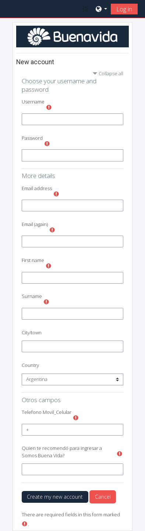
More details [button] (38, 175)
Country (30, 365)
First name (33, 260)
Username (33, 101)
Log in (124, 9)
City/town (32, 332)
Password (32, 138)
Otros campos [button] (41, 400)
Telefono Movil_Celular (46, 412)
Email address (37, 188)
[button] (85, 9)
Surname (32, 296)
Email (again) (35, 224)
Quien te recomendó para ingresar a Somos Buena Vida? (62, 451)
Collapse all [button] (111, 73)
